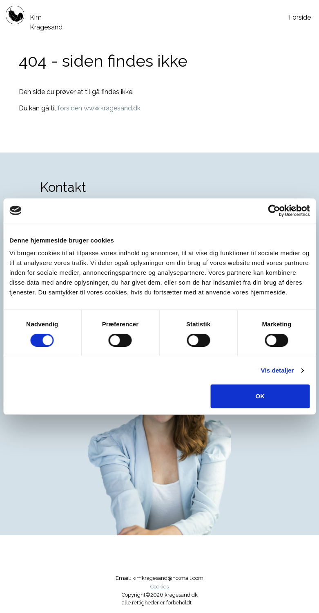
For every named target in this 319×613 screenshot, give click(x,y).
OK (260, 396)
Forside (300, 17)
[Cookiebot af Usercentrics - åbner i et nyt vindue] (274, 210)
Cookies (159, 587)
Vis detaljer (277, 370)
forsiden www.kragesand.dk (99, 108)
